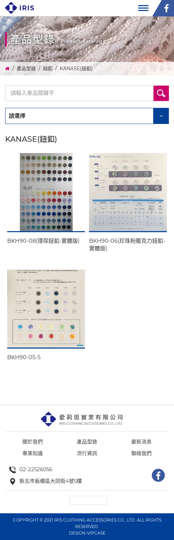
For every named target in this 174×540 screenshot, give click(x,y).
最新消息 (138, 456)
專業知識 (35, 467)
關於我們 (35, 456)
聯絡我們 (138, 467)
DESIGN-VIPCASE (87, 533)
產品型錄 (26, 68)
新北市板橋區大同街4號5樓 (50, 481)
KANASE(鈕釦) (76, 68)
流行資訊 (87, 467)
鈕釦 (48, 68)
